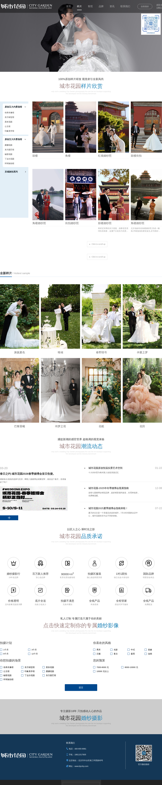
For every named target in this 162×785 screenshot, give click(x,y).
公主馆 (7, 126)
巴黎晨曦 (19, 426)
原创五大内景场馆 (13, 107)
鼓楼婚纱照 (105, 223)
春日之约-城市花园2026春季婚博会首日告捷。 (27, 473)
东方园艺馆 (9, 150)
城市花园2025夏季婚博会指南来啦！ (108, 508)
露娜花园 (8, 145)
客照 (90, 6)
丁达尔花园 (9, 159)
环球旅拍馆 (9, 163)
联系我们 (125, 6)
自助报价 (145, 6)
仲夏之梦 (142, 352)
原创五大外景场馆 (13, 139)
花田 (142, 426)
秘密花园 (8, 154)
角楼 (68, 155)
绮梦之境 (60, 426)
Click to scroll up (98, 244)
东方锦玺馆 (9, 117)
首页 (68, 6)
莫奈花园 (8, 122)
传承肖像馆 (9, 113)
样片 (79, 6)
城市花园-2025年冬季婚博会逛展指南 (108, 488)
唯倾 (60, 352)
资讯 (112, 6)
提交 (81, 687)
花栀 (101, 426)
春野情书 (101, 352)
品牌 (101, 6)
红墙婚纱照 (105, 155)
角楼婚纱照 (39, 223)
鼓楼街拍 (136, 155)
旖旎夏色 (19, 352)
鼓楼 (35, 155)
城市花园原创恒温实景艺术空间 (105, 468)
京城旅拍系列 (11, 172)
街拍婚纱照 (72, 223)
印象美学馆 (9, 131)
